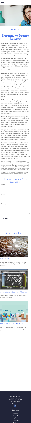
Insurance (15, 415)
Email (3, 194)
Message (4, 204)
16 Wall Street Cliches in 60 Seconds (13, 292)
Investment (15, 413)
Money (15, 419)
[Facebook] (15, 406)
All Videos (15, 422)
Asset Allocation (6, 259)
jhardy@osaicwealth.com (15, 403)
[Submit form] (5, 219)
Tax (15, 417)
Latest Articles (15, 420)
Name (3, 184)
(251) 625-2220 (17, 396)
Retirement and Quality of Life (11, 324)
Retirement (15, 412)
